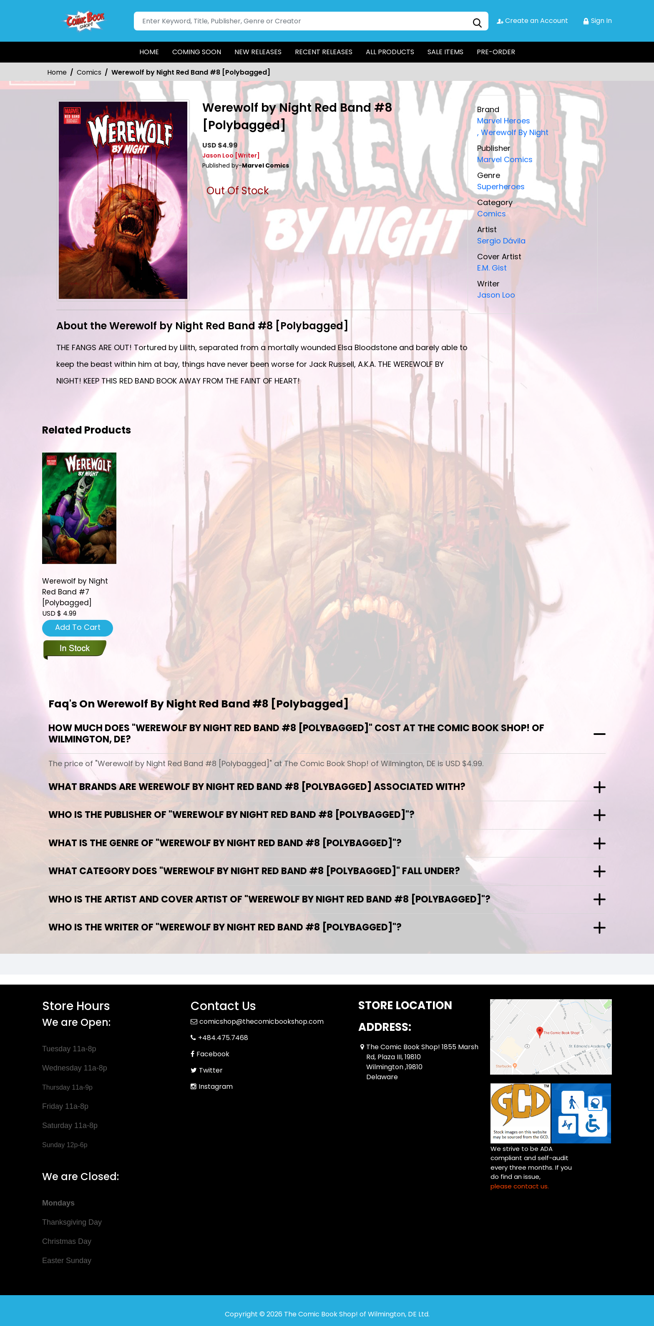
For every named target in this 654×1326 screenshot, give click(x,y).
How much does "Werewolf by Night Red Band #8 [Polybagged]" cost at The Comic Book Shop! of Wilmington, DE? (296, 733)
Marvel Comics (505, 158)
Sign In (597, 20)
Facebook (212, 1054)
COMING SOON (196, 52)
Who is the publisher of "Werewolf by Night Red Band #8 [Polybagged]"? (231, 814)
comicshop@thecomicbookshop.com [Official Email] (261, 1021)
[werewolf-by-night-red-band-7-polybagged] (79, 508)
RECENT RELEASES (323, 52)
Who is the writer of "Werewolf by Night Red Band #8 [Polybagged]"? (225, 927)
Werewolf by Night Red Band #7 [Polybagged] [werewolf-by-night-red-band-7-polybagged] (75, 592)
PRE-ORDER (496, 52)
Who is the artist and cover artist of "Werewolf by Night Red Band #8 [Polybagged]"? (269, 899)
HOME (149, 52)
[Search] (311, 21)
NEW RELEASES (258, 52)
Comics (89, 72)
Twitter (211, 1070)
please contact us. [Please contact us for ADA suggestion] (519, 1186)
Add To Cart (78, 627)
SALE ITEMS (445, 52)
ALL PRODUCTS (390, 52)
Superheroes (501, 185)
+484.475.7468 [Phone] (223, 1038)
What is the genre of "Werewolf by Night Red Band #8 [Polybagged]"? (225, 843)
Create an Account (532, 20)
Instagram (216, 1086)
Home (57, 72)
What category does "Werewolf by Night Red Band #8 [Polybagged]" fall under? (254, 871)
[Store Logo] (84, 21)
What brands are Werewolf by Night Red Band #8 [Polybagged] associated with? (256, 786)
